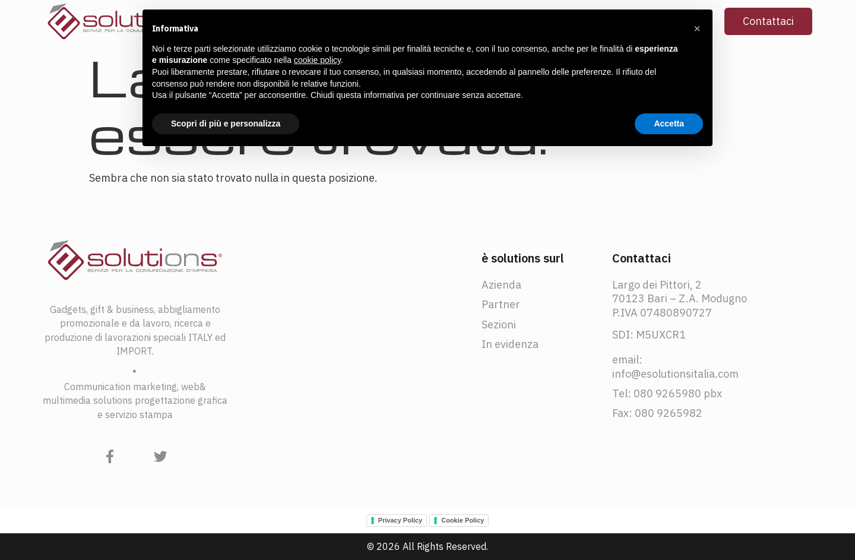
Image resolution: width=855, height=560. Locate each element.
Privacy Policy (400, 520)
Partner (501, 304)
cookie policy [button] (317, 60)
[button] (697, 28)
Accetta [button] (669, 123)
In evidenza (510, 344)
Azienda (501, 285)
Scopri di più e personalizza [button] (225, 123)
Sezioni (499, 324)
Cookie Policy (462, 520)
